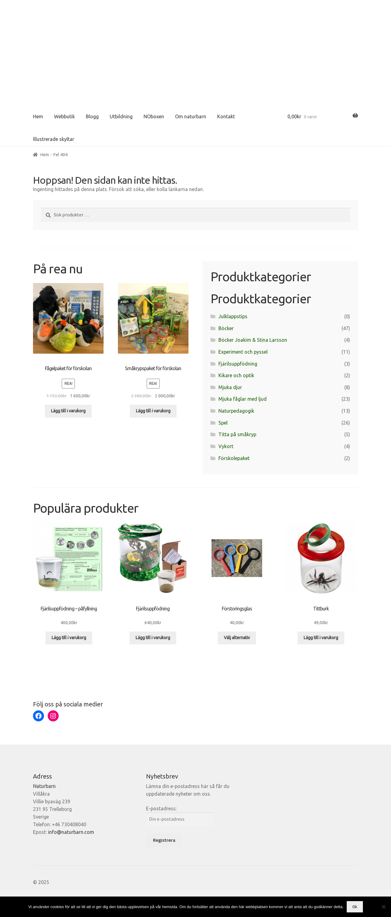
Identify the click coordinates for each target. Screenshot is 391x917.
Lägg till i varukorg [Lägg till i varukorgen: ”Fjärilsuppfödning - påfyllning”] (69, 637)
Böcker (226, 328)
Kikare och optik (236, 375)
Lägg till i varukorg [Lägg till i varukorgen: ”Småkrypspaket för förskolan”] (153, 410)
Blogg (92, 116)
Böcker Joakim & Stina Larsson (252, 340)
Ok (354, 906)
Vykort (225, 446)
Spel (223, 422)
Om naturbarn (190, 116)
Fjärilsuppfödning (237, 363)
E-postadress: (161, 808)
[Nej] (383, 907)
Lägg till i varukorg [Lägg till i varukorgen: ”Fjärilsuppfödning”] (153, 637)
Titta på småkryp (237, 434)
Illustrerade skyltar (53, 139)
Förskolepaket (234, 458)
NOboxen (154, 116)
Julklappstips (232, 316)
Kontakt (226, 116)
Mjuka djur (230, 387)
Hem (38, 116)
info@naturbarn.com (71, 832)
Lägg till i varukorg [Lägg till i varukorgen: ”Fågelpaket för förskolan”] (68, 410)
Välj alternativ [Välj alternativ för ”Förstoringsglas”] (237, 637)
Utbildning (121, 116)
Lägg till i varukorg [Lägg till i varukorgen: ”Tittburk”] (321, 637)
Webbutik (64, 116)
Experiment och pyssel (243, 352)
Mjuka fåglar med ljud (242, 399)
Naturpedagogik (236, 411)
